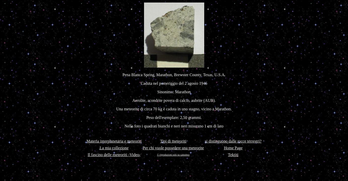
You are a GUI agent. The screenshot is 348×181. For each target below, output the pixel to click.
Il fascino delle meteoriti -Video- (114, 155)
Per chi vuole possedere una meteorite (173, 148)
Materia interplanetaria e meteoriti (114, 141)
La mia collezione (114, 148)
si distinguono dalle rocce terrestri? (233, 141)
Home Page (233, 148)
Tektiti (233, 155)
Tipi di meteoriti (173, 141)
